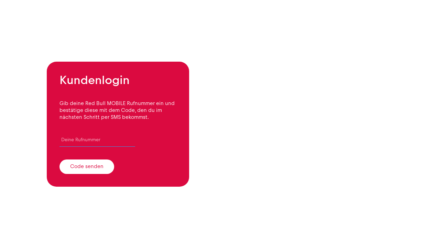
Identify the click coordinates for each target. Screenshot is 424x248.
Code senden (87, 166)
